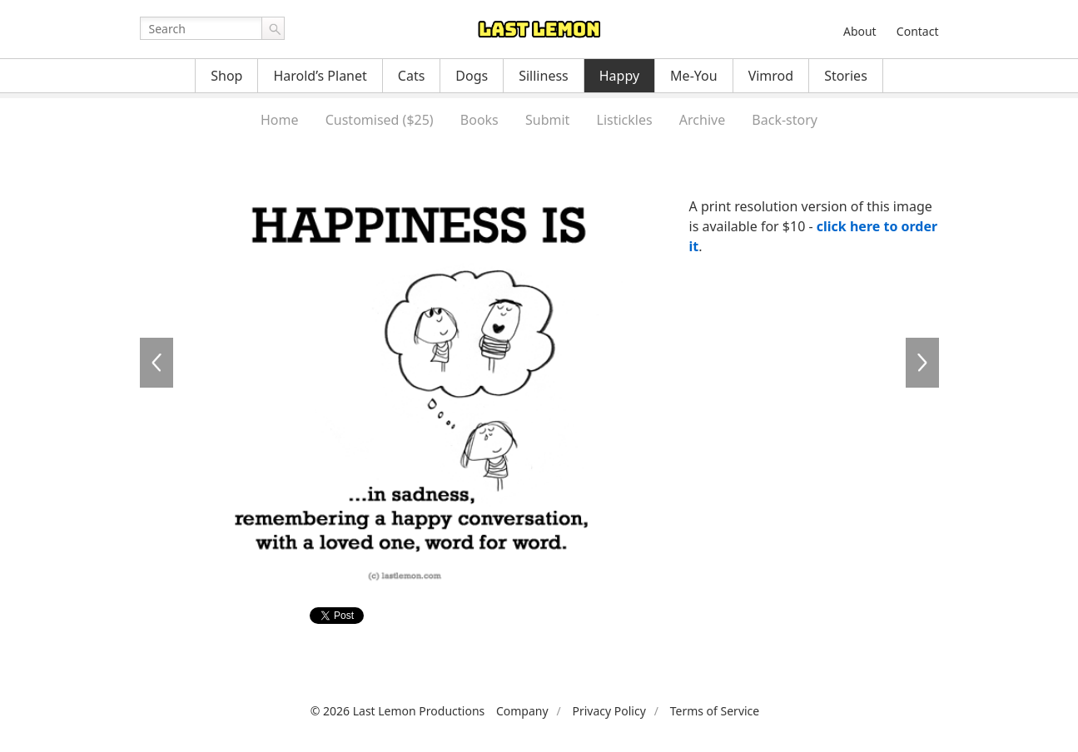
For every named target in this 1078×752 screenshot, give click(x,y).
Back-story (784, 120)
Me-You (694, 76)
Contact (918, 31)
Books (479, 120)
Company (522, 711)
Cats (411, 76)
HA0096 (922, 363)
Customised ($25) (379, 120)
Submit (547, 120)
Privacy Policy (608, 711)
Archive (702, 120)
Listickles (625, 120)
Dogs (471, 76)
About (860, 31)
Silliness (544, 76)
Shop (226, 76)
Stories (845, 76)
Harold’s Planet (319, 76)
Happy (619, 76)
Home (280, 120)
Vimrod (771, 76)
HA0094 (156, 363)
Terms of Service (715, 711)
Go (273, 28)
